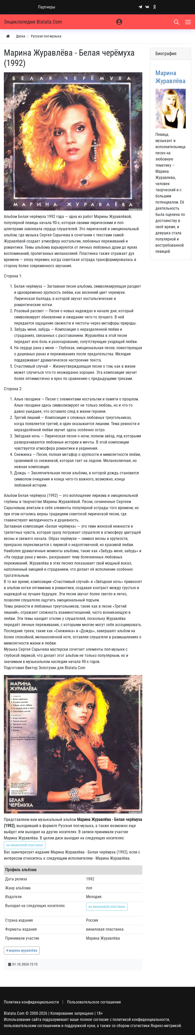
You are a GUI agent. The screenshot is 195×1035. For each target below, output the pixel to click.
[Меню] (188, 21)
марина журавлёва (23, 950)
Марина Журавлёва (170, 76)
